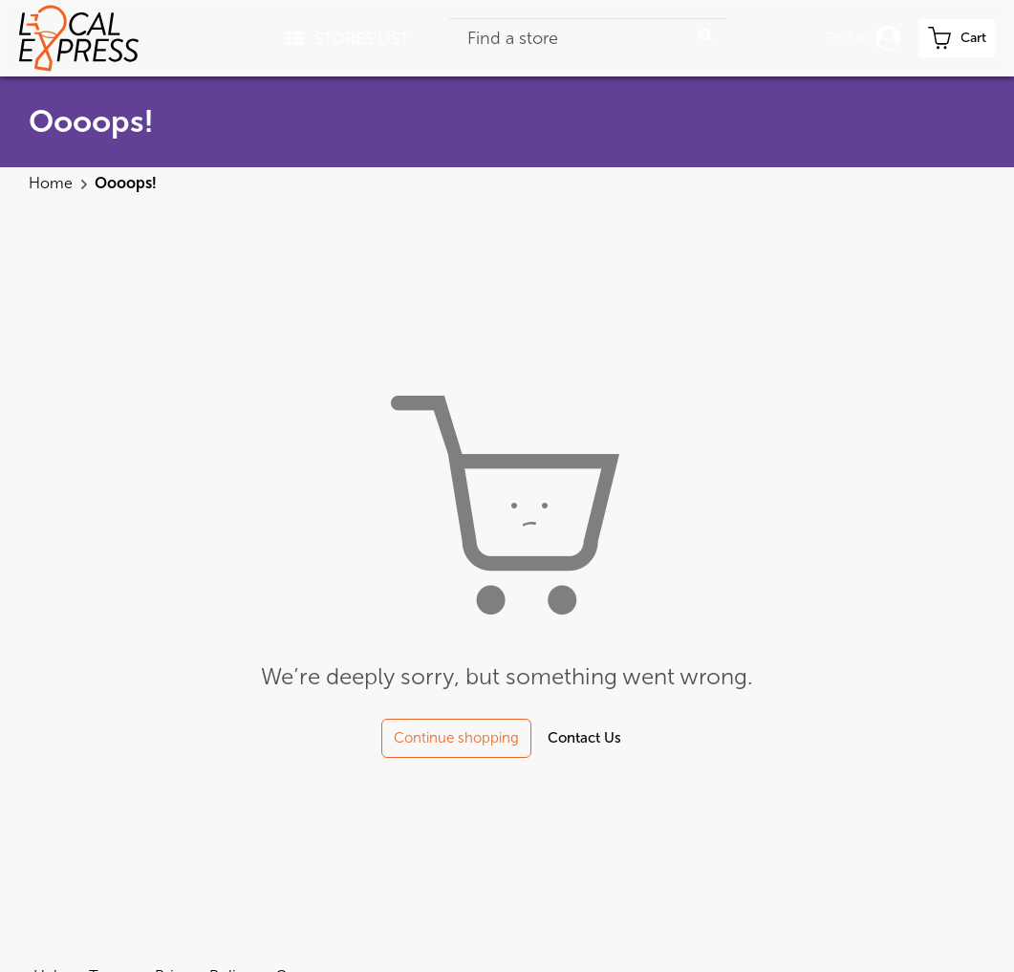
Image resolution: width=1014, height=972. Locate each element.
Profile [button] (863, 38)
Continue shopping (456, 737)
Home (52, 183)
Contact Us (584, 737)
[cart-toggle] (956, 38)
